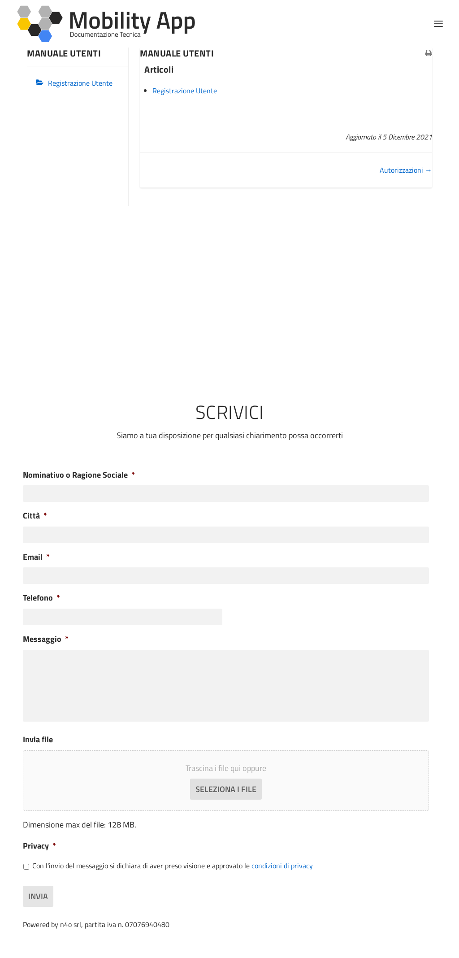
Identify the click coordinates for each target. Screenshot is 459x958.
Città (35, 515)
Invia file (38, 739)
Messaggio (46, 639)
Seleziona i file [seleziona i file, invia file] (225, 789)
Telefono (41, 597)
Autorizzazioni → (406, 170)
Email (36, 557)
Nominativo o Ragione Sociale (79, 475)
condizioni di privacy (282, 865)
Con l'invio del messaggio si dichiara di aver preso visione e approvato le (172, 866)
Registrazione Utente (80, 83)
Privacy (39, 845)
